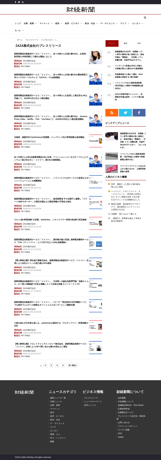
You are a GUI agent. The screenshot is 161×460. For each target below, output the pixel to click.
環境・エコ (55, 434)
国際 (52, 441)
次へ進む (72, 365)
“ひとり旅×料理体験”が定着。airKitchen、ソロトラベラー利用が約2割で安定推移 (50, 220)
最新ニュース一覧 (58, 398)
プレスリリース (31, 40)
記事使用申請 (124, 409)
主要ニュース (56, 401)
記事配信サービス (126, 412)
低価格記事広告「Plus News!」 (131, 405)
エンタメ (136, 23)
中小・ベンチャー (58, 438)
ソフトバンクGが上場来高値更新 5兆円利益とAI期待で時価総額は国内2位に (129, 85)
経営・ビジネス (72, 23)
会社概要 (122, 398)
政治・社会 (90, 23)
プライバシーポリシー (128, 426)
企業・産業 (29, 23)
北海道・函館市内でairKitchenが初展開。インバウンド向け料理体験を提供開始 (49, 137)
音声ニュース (90, 405)
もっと (18, 30)
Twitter (121, 437)
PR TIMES (25, 66)
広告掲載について (126, 401)
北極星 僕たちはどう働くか (124, 214)
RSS (120, 433)
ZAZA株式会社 (29, 61)
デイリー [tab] (111, 43)
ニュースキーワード (93, 401)
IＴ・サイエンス (57, 423)
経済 (57, 23)
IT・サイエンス (108, 23)
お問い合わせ (124, 422)
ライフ (123, 23)
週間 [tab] (125, 43)
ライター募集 (124, 430)
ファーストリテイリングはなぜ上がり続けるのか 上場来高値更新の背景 (132, 169)
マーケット (45, 23)
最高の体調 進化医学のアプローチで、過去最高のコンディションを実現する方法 (125, 207)
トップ (18, 23)
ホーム (20, 40)
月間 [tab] (139, 43)
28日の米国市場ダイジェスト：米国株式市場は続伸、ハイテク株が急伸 (129, 97)
